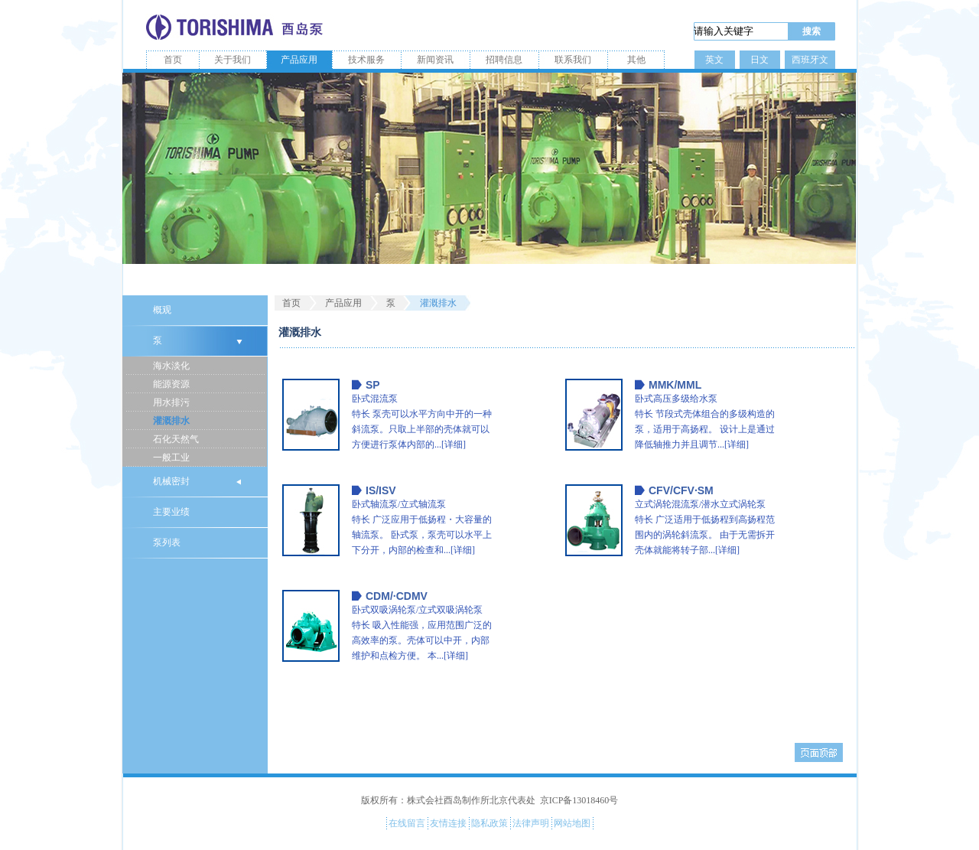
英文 (714, 59)
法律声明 (530, 823)
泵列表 (167, 542)
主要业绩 (171, 511)
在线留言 (407, 823)
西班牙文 (810, 59)
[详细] (453, 444)
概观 (162, 310)
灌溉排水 (171, 420)
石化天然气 (176, 439)
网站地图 (572, 823)
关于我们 (232, 59)
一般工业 (171, 457)
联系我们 (573, 59)
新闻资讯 (435, 59)
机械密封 (171, 481)
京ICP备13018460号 (579, 800)
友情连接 (448, 823)
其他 (636, 59)
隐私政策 (489, 823)
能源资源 (171, 384)
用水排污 (171, 402)
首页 (173, 59)
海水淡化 (171, 365)
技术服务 (366, 59)
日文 (759, 59)
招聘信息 (504, 59)
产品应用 (299, 59)
